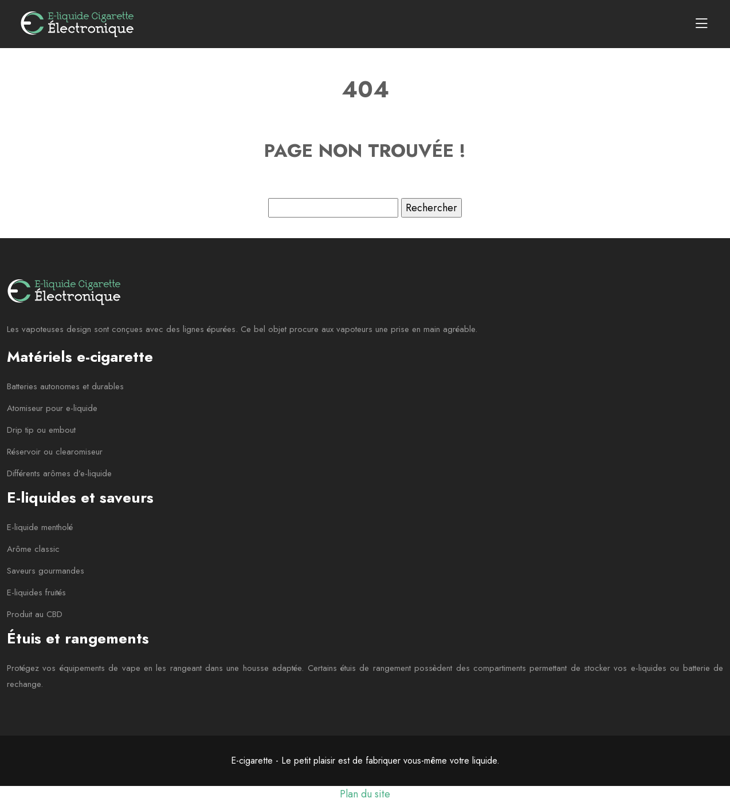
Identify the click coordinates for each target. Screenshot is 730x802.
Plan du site (365, 794)
